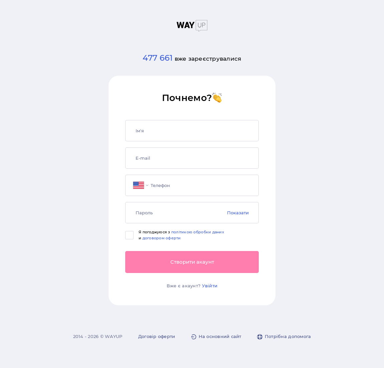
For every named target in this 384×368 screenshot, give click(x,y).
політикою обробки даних (197, 232)
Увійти (210, 285)
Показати (238, 212)
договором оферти (162, 238)
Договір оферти (156, 336)
